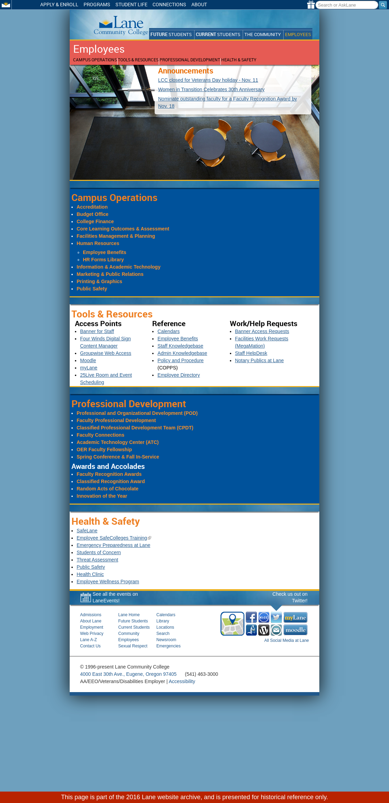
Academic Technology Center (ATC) (118, 442)
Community (128, 633)
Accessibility (182, 681)
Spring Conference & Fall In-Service (118, 457)
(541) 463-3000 (201, 674)
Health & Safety (238, 60)
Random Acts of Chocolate (107, 488)
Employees (298, 34)
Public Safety (92, 288)
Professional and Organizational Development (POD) (137, 413)
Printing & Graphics (99, 281)
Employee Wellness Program (108, 581)
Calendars (168, 331)
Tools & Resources (138, 60)
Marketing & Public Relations (110, 274)
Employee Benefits (104, 252)
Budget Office (93, 214)
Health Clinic (90, 574)
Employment (91, 627)
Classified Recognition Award (111, 481)
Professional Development (189, 60)
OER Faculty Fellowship (104, 449)
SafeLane (87, 530)
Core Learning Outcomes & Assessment (123, 229)
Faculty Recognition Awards (109, 474)
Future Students (133, 621)
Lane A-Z (88, 639)
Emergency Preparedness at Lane (113, 545)
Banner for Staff (97, 331)
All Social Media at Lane (286, 640)
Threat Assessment (97, 559)
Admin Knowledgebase (182, 353)
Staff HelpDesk (251, 353)
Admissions (90, 614)
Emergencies (168, 646)
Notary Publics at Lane (259, 360)
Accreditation (92, 207)
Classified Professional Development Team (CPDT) (135, 427)
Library (162, 621)
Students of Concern (99, 552)
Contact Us (90, 646)
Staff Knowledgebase (180, 346)
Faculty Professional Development (116, 420)
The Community (262, 34)
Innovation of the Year (102, 496)
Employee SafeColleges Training (114, 538)
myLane (88, 367)
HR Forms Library (103, 259)
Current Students (134, 627)
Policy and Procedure (180, 360)
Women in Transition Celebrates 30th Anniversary (211, 89)
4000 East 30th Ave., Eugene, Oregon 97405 (128, 674)
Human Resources (98, 243)
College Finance (95, 221)
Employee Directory (178, 375)
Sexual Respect (132, 646)
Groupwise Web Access (105, 353)
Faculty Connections (100, 435)
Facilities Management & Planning (116, 236)
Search (163, 633)
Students (171, 34)
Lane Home (129, 614)
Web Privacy (91, 633)
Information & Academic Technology (119, 267)
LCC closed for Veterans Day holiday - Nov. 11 (208, 80)
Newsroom (166, 639)
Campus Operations (95, 60)
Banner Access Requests (262, 331)
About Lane (90, 621)
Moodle (88, 360)
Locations (165, 627)
